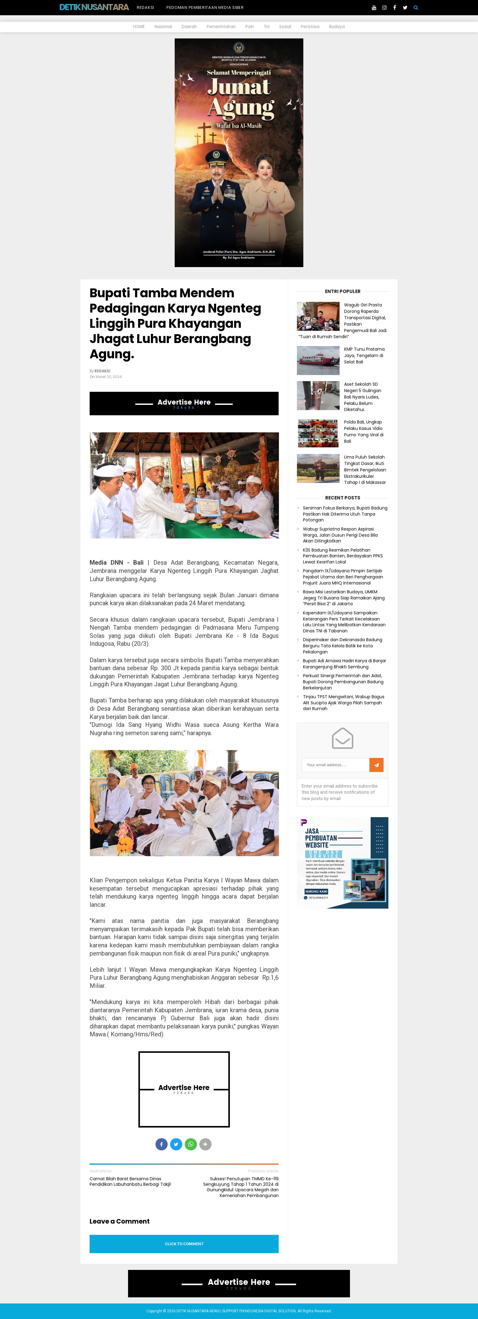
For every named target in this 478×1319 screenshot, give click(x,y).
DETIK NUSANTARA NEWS (105, 7)
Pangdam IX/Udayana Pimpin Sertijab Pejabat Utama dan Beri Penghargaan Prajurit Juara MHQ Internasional (343, 577)
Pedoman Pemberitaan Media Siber (205, 7)
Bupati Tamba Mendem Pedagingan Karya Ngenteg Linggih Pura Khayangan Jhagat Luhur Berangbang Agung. (175, 323)
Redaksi (145, 7)
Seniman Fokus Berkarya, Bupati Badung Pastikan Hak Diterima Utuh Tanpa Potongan (345, 514)
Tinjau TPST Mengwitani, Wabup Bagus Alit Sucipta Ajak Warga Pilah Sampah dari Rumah (343, 703)
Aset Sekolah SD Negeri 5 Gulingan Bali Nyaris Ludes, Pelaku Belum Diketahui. (362, 397)
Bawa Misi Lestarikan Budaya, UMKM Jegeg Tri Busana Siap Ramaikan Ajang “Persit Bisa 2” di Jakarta (344, 598)
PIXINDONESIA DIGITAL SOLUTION (267, 1311)
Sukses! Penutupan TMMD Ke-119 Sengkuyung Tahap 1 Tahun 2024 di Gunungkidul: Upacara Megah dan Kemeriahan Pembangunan (241, 1187)
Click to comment (184, 1244)
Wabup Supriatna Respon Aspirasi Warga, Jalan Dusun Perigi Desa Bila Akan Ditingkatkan (340, 535)
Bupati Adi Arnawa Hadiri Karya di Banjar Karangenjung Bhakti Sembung (344, 664)
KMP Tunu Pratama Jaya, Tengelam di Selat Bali (364, 355)
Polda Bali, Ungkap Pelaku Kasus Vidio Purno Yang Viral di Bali (363, 431)
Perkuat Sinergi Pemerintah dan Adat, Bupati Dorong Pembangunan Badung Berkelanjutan (343, 682)
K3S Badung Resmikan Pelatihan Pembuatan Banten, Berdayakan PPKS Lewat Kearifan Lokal (343, 556)
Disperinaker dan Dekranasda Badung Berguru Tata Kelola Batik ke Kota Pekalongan (342, 646)
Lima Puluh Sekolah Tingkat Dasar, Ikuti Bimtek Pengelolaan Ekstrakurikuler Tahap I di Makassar (365, 469)
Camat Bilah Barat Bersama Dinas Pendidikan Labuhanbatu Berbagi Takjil (130, 1181)
